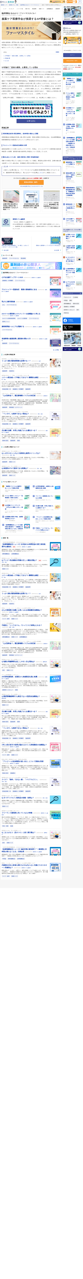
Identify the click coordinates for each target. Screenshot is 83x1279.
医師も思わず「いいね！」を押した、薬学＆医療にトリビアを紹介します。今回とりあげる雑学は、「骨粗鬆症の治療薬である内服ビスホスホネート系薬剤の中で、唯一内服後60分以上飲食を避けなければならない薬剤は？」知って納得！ (25, 872)
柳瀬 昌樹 (4, 698)
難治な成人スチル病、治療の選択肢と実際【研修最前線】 (21, 157)
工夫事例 (75, 297)
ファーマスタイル (14, 258)
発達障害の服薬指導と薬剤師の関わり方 (16, 339)
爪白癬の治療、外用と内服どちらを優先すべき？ (20, 430)
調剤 (70, 300)
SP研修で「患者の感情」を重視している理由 (17, 55)
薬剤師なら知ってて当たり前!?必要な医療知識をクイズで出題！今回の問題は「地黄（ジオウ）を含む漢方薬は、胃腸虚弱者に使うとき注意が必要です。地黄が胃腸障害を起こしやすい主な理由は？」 (25, 666)
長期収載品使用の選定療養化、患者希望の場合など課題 (20, 133)
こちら (41, 172)
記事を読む (31, 121)
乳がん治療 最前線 (8, 301)
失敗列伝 (11, 371)
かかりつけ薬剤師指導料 (8, 318)
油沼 (40, 361)
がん (3, 304)
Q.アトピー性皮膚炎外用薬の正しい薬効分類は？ (20, 560)
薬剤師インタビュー (7, 690)
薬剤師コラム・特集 (13, 5)
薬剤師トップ (4, 5)
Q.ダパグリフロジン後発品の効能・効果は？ (18, 798)
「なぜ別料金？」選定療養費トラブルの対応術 (19, 395)
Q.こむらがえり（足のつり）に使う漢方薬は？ (19, 832)
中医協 (4, 858)
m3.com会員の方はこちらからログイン (31, 186)
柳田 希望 (11, 627)
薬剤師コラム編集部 (36, 277)
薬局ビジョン (5, 321)
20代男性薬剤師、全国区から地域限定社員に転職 (20, 677)
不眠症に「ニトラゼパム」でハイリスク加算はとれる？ (22, 625)
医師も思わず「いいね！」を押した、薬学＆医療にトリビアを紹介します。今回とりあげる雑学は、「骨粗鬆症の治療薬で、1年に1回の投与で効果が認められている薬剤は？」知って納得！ (25, 750)
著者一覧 (27, 8)
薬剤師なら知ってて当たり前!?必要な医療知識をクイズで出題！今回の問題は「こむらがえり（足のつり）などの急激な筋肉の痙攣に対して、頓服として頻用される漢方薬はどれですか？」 (25, 838)
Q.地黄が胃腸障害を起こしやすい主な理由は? (18, 661)
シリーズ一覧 (20, 8)
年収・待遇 (5, 826)
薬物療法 (12, 773)
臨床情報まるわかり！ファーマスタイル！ (30, 5)
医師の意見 (5, 440)
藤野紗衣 (45, 661)
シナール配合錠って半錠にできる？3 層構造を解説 (20, 377)
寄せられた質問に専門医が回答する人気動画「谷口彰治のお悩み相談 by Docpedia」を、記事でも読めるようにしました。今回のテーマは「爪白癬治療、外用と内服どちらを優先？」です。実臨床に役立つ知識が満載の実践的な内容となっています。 (25, 436)
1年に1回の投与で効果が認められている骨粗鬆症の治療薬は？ (24, 745)
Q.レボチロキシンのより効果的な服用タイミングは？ (21, 453)
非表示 (57, 52)
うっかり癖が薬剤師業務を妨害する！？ (16, 361)
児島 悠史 (40, 414)
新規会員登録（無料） (31, 182)
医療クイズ (41, 8)
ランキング (11, 8)
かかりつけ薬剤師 (22, 318)
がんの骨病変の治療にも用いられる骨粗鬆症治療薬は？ (22, 610)
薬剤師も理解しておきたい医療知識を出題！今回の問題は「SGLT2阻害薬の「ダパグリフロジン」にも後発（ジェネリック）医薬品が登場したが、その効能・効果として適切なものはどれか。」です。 (25, 802)
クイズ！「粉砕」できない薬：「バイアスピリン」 (20, 779)
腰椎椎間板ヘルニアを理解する (13, 326)
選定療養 (34, 8)
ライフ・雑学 (5, 618)
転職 (16, 690)
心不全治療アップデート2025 (12, 277)
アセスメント (67, 297)
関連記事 (7, 58)
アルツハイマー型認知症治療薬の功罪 (15, 145)
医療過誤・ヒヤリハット (15, 407)
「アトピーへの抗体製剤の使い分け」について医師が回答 (23, 761)
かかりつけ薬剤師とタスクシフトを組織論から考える (21, 314)
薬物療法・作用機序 (7, 280)
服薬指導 (58, 8)
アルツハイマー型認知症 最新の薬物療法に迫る (20, 289)
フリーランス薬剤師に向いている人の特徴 (17, 813)
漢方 (3, 670)
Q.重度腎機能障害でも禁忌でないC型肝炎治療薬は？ (21, 696)
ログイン (80, 1)
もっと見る (57, 350)
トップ (4, 8)
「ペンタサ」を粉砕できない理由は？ (15, 414)
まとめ (7, 60)
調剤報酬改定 (5, 553)
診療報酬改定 (50, 8)
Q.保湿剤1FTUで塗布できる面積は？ (15, 468)
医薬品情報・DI (6, 389)
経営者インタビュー (69, 309)
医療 (18, 440)
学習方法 (66, 313)
